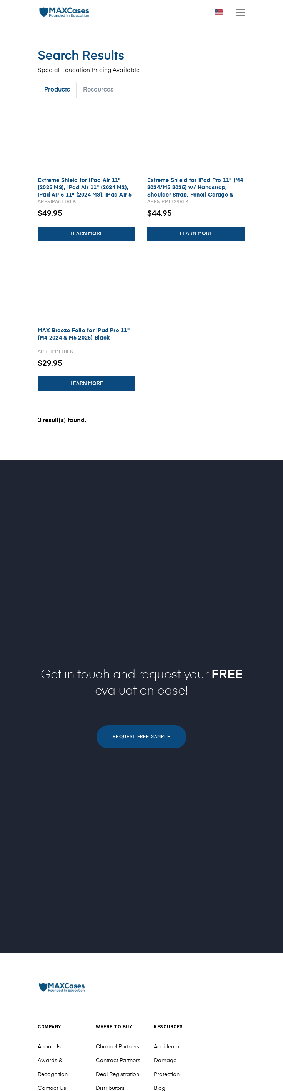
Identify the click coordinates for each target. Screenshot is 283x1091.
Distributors (110, 1088)
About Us (49, 1046)
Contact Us (52, 1088)
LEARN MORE (86, 233)
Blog (159, 1088)
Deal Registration (117, 1074)
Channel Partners (117, 1046)
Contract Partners (118, 1060)
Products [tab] (57, 90)
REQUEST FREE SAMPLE (141, 737)
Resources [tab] (98, 90)
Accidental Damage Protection (167, 1060)
